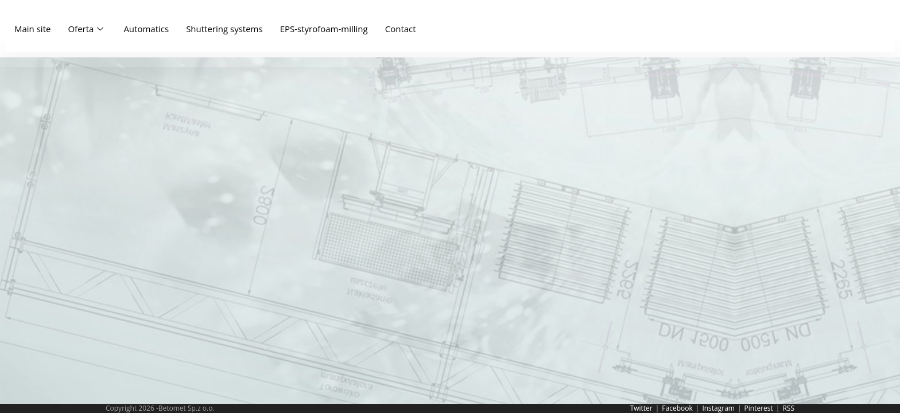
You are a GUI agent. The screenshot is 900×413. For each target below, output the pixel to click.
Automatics (146, 28)
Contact (400, 28)
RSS (788, 408)
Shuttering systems (224, 28)
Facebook (677, 408)
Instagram (718, 408)
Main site (32, 28)
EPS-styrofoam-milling (324, 28)
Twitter (641, 408)
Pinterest (758, 408)
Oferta (87, 28)
